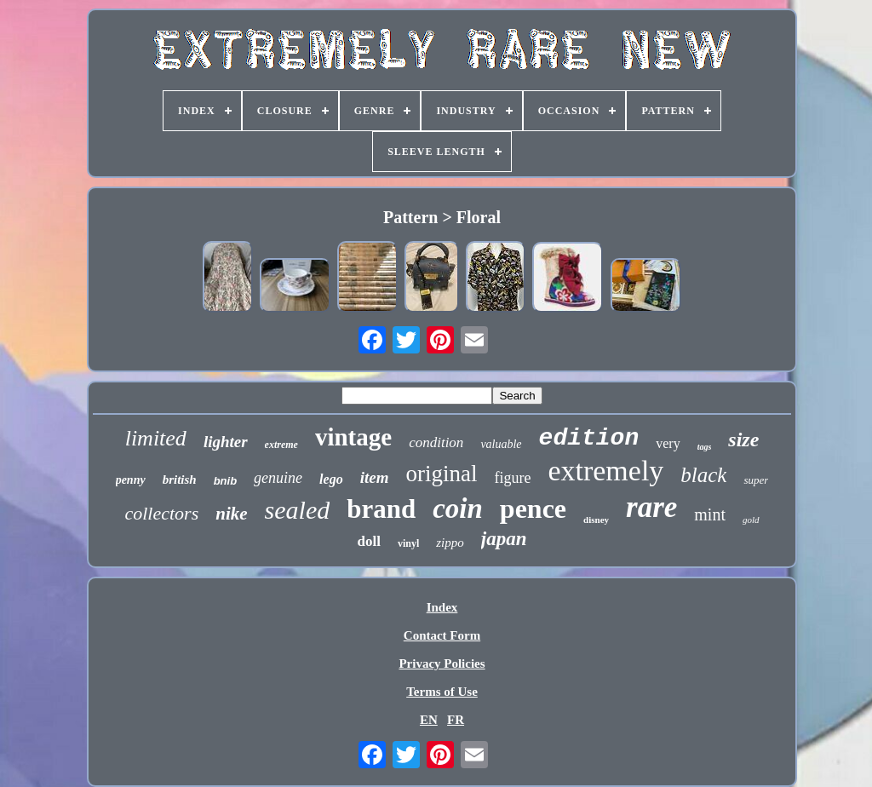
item (374, 477)
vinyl (408, 543)
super (755, 480)
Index (442, 607)
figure (512, 477)
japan (504, 538)
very (668, 443)
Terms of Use (442, 691)
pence (533, 508)
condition (436, 442)
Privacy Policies (442, 663)
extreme (281, 445)
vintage (353, 437)
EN (429, 720)
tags (704, 446)
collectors (161, 513)
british (180, 479)
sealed (297, 510)
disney (596, 519)
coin (458, 508)
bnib (225, 480)
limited (155, 438)
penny (131, 480)
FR (455, 720)
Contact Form (442, 635)
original (441, 473)
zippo (450, 542)
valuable (500, 444)
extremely (605, 470)
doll (369, 541)
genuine (278, 477)
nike (231, 513)
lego (331, 479)
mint (710, 514)
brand (381, 509)
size (743, 439)
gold (751, 519)
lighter (226, 442)
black (703, 474)
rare (651, 507)
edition (589, 438)
